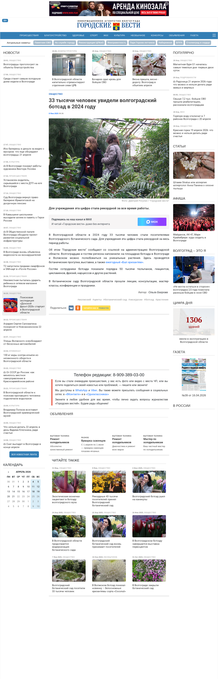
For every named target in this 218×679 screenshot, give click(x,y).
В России (181, 405)
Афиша (179, 198)
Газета (194, 35)
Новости (11, 53)
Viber (94, 390)
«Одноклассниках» (97, 394)
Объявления (176, 35)
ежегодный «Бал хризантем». (124, 262)
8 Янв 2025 (53, 113)
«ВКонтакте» (73, 394)
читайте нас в (96, 308)
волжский (85, 299)
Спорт (94, 35)
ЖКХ (105, 35)
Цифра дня (182, 303)
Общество (56, 94)
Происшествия (29, 35)
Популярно (183, 53)
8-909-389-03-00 (128, 374)
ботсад (149, 299)
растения (162, 299)
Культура (119, 35)
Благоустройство (55, 35)
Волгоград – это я (189, 250)
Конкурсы (157, 35)
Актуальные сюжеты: (19, 43)
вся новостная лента (24, 454)
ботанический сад (116, 299)
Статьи (179, 146)
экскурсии (136, 299)
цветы (98, 299)
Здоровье (78, 35)
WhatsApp (82, 390)
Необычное (138, 35)
